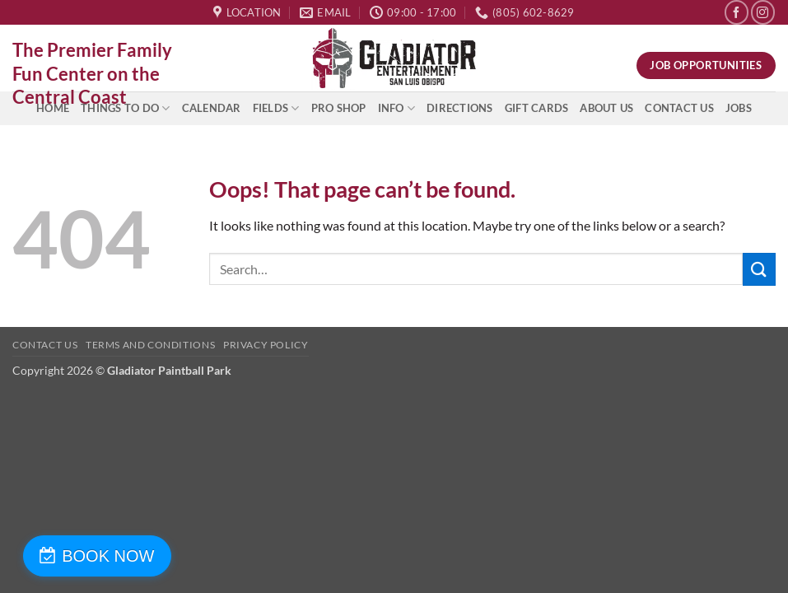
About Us (606, 107)
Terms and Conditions (150, 345)
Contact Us (679, 107)
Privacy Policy (266, 345)
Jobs (738, 107)
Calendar (211, 107)
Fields (276, 108)
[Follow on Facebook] (736, 12)
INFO (396, 108)
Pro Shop (338, 107)
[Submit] (759, 269)
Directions (460, 107)
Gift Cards (537, 107)
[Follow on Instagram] (763, 12)
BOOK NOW (101, 556)
